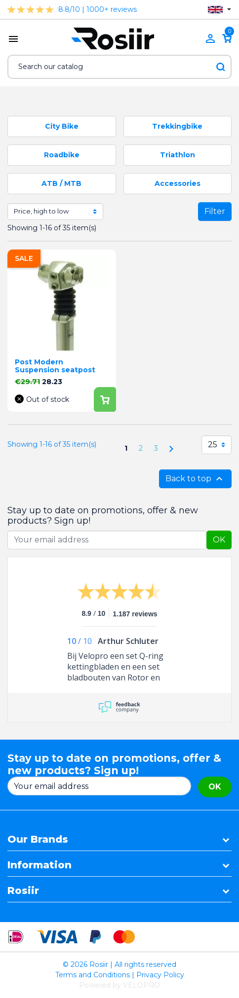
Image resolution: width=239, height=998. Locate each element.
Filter (214, 211)
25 (212, 444)
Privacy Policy (160, 974)
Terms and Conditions (92, 974)
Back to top (195, 479)
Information (39, 865)
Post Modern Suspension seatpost (55, 366)
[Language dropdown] (219, 9)
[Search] (119, 67)
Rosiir (23, 890)
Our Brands (37, 839)
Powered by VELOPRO (119, 985)
